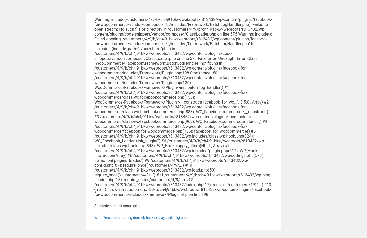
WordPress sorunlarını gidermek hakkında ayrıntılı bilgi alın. (141, 218)
